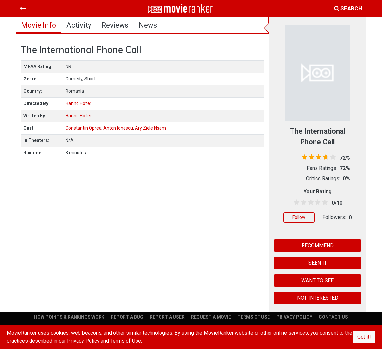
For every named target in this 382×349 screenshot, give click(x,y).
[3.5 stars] (316, 202)
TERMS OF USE (253, 316)
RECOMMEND (318, 245)
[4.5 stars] (323, 202)
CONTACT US (333, 316)
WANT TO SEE (317, 280)
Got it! (364, 337)
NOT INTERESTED (317, 298)
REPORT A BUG (127, 316)
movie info (38, 25)
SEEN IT (317, 263)
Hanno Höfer (78, 103)
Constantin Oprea (83, 128)
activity (78, 25)
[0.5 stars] (295, 202)
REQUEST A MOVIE (211, 316)
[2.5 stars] (309, 202)
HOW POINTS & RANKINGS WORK (69, 316)
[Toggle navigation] (23, 8)
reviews (114, 25)
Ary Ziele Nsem (150, 128)
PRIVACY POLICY (294, 316)
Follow (298, 217)
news (148, 25)
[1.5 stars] (302, 202)
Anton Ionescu (118, 128)
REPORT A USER (167, 316)
